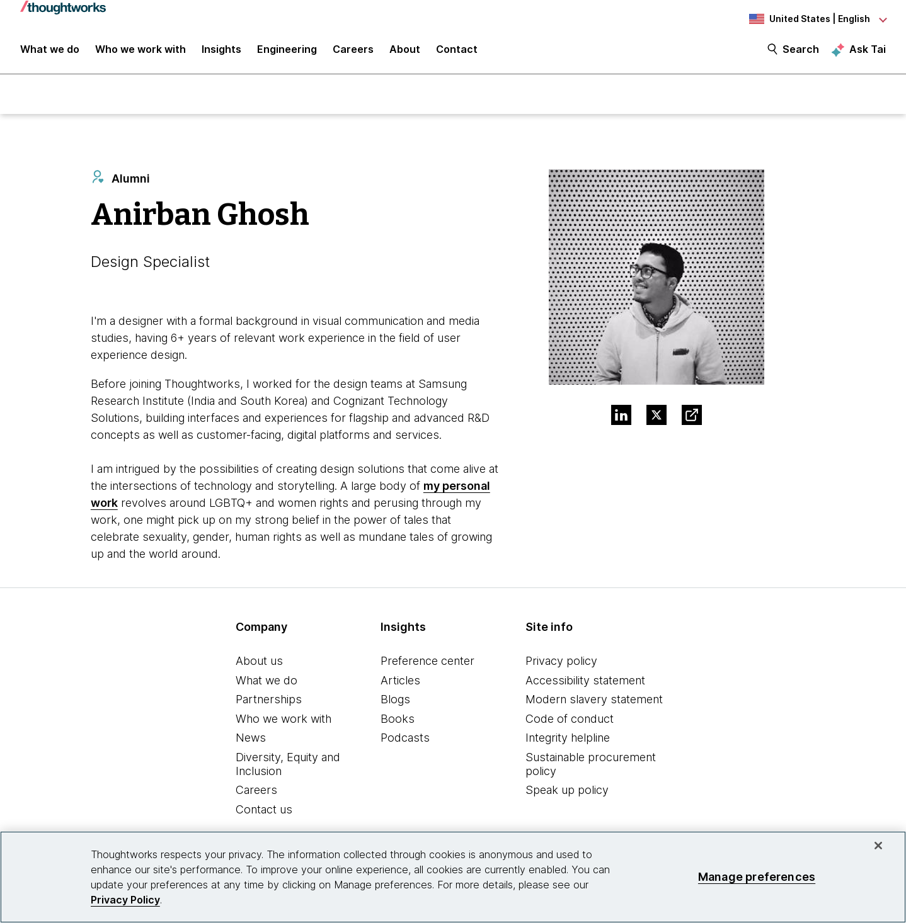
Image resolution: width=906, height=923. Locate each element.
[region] (453, 877)
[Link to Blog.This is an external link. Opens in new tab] (692, 417)
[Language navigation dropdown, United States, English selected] (816, 19)
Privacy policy (561, 662)
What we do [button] (49, 51)
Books (398, 720)
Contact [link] (457, 51)
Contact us (264, 810)
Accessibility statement (585, 681)
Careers (256, 791)
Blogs (395, 701)
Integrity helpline (567, 739)
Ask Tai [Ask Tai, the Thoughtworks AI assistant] (867, 51)
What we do (266, 681)
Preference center (427, 662)
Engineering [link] (287, 51)
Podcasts (405, 739)
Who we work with (283, 720)
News (251, 739)
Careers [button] (353, 51)
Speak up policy (567, 791)
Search (801, 51)
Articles (400, 681)
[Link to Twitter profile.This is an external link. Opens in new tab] (656, 417)
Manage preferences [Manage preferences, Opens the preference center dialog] (756, 876)
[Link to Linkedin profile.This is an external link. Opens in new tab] (621, 417)
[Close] (878, 845)
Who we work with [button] (140, 51)
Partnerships (269, 701)
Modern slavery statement (594, 701)
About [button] (404, 51)
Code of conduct (569, 720)
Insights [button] (221, 51)
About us (259, 662)
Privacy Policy (125, 899)
